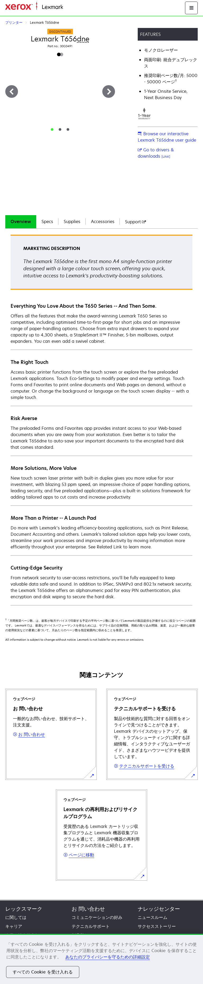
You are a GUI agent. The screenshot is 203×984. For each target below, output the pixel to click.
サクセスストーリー (157, 926)
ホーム (68, 7)
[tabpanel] (101, 420)
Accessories (102, 221)
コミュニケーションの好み (97, 917)
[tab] (52, 129)
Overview (21, 221)
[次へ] (108, 91)
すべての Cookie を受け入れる (43, 972)
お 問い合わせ (88, 908)
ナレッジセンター (159, 908)
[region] (101, 959)
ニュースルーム (152, 917)
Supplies (72, 221)
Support (135, 222)
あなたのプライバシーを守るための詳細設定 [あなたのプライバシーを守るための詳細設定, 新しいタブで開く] (107, 957)
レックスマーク (23, 908)
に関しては (15, 917)
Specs (47, 221)
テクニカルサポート (91, 926)
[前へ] (11, 91)
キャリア (13, 926)
